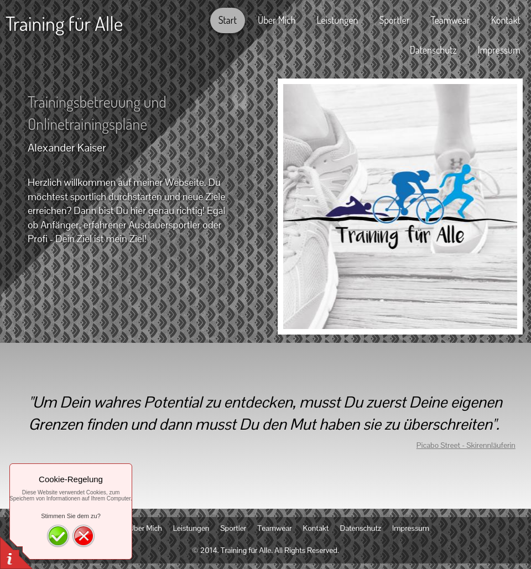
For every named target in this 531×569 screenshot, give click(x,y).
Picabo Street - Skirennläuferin (466, 445)
